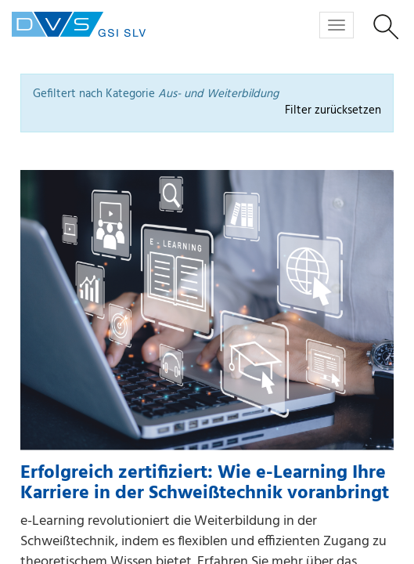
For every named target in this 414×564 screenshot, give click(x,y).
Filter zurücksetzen (333, 111)
